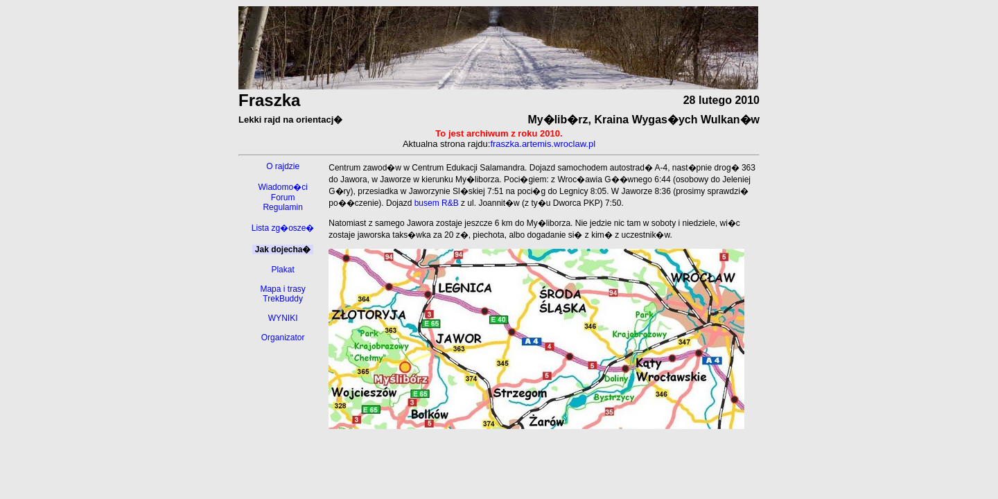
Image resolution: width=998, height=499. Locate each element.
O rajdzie (282, 166)
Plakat (282, 269)
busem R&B (436, 203)
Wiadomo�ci (282, 187)
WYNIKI (283, 318)
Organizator (283, 337)
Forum (283, 197)
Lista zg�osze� (283, 228)
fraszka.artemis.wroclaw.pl (542, 144)
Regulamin (282, 207)
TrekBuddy (283, 299)
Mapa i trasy (282, 289)
